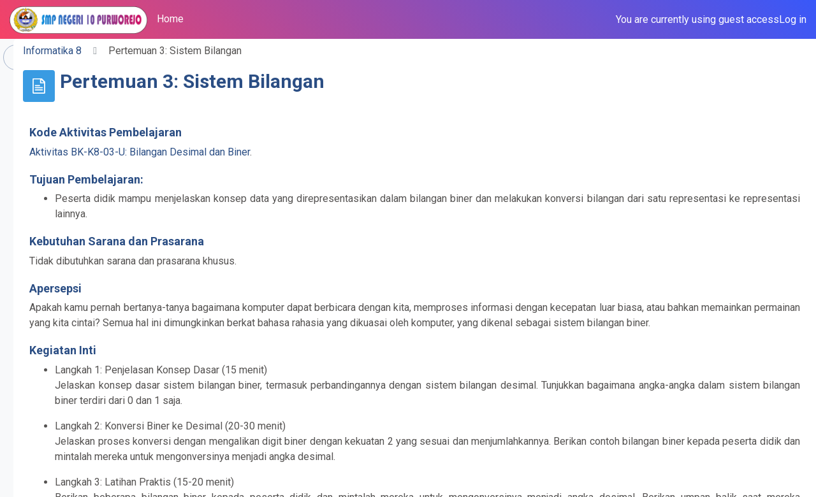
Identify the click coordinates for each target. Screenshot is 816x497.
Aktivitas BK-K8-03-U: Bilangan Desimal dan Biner (318, 152)
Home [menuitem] (170, 19)
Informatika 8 (230, 51)
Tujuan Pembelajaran (263, 179)
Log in (792, 19)
